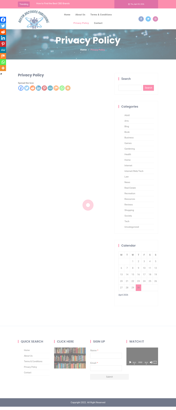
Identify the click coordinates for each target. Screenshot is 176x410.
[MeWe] (3, 50)
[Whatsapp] (3, 62)
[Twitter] (3, 26)
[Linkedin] (3, 38)
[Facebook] (3, 20)
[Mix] (3, 56)
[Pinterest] (3, 44)
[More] (3, 68)
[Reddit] (3, 32)
